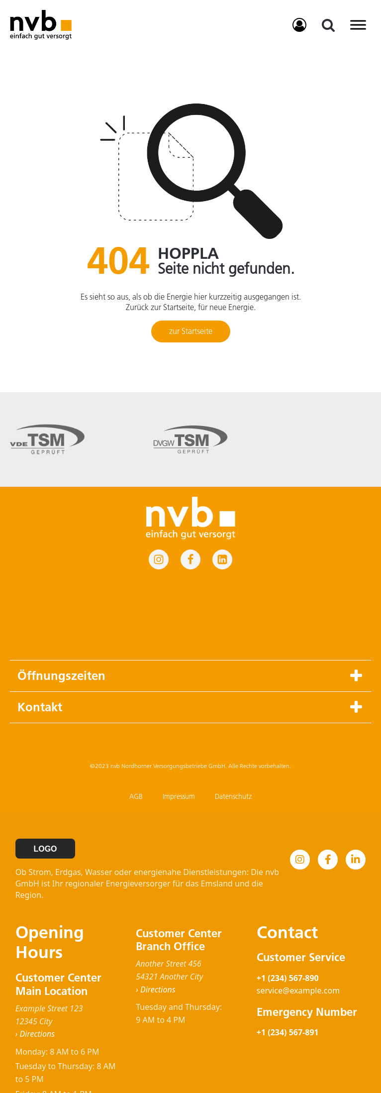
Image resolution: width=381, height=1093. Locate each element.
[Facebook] (328, 782)
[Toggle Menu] (358, 24)
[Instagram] (300, 782)
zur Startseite (190, 331)
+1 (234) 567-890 (288, 900)
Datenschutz (233, 719)
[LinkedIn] (356, 782)
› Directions (35, 956)
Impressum (179, 719)
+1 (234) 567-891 (288, 955)
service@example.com (298, 913)
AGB (136, 719)
